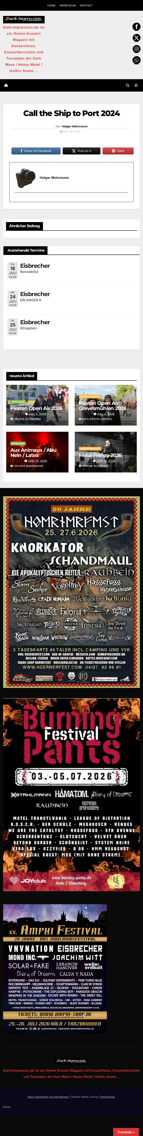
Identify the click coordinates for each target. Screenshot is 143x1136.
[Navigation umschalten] (136, 85)
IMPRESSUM (68, 5)
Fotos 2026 (18, 402)
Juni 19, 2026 (37, 460)
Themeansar (107, 1096)
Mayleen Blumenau (95, 419)
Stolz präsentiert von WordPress (48, 1096)
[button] (127, 85)
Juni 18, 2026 (106, 460)
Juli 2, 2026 (37, 413)
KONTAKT (86, 5)
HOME (51, 5)
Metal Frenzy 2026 (100, 455)
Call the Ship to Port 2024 (71, 113)
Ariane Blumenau (25, 419)
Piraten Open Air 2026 (36, 408)
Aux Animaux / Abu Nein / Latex (33, 452)
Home (7, 1106)
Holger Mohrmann (75, 126)
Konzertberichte (90, 396)
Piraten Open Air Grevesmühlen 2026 (102, 405)
